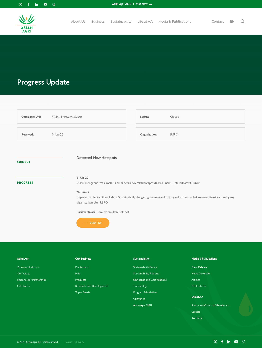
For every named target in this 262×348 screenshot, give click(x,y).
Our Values (23, 273)
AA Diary (196, 318)
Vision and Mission (28, 267)
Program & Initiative (144, 292)
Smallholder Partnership (31, 280)
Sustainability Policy (145, 267)
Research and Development (91, 286)
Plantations (82, 267)
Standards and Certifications (150, 280)
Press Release (199, 267)
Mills (78, 273)
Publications (198, 286)
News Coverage (200, 273)
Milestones (23, 286)
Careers (195, 312)
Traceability (140, 286)
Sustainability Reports (146, 273)
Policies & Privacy (74, 342)
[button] (93, 222)
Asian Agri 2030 (142, 305)
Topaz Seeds (82, 292)
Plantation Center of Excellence (210, 305)
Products (80, 280)
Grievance (139, 299)
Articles (195, 280)
